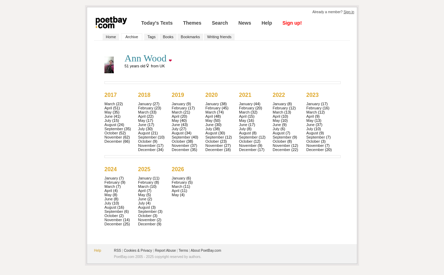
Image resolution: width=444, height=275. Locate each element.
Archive (131, 37)
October (111, 133)
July (107, 120)
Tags (151, 37)
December (113, 141)
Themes (192, 23)
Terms (183, 250)
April (108, 108)
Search (220, 23)
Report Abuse (165, 250)
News (244, 23)
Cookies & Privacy (138, 250)
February (145, 108)
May (108, 112)
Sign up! (292, 23)
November (113, 137)
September (113, 129)
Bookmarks (190, 37)
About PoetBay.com (206, 250)
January (145, 104)
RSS (117, 250)
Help (267, 23)
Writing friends (219, 37)
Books (168, 37)
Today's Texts (157, 23)
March (109, 104)
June (108, 116)
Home (111, 37)
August (110, 125)
